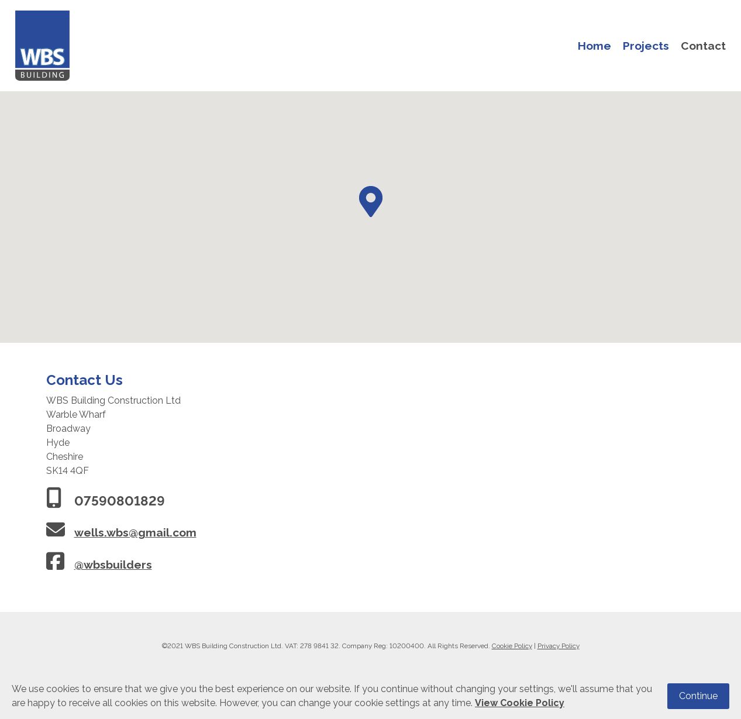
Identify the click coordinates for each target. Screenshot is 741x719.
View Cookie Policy (519, 702)
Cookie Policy (512, 646)
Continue (698, 695)
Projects (646, 45)
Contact (703, 45)
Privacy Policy (558, 646)
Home (594, 45)
